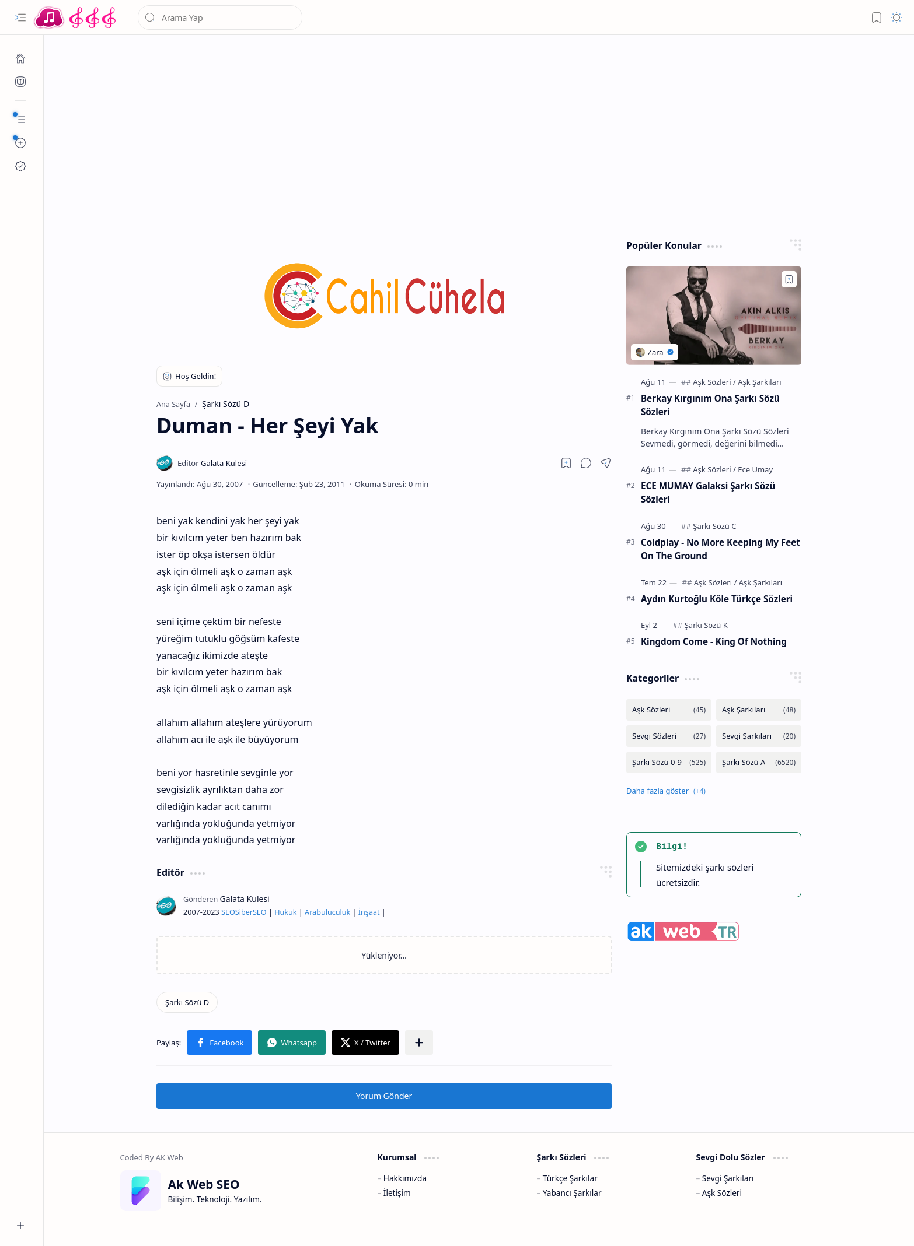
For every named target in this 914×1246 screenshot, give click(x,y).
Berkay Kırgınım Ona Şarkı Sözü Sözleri (710, 404)
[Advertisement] (470, 134)
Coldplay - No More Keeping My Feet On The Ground (720, 548)
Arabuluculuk (327, 912)
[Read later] (566, 463)
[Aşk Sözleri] (714, 382)
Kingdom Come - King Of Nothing (714, 641)
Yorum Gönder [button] (384, 1095)
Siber (244, 912)
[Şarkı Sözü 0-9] (668, 762)
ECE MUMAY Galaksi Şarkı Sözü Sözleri (708, 492)
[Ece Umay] (755, 469)
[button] (20, 17)
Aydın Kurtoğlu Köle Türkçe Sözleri (717, 599)
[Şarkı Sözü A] (758, 762)
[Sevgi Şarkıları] (758, 736)
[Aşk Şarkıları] (759, 382)
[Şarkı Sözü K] (706, 625)
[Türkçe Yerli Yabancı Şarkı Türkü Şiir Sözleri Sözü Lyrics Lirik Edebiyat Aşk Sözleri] (76, 17)
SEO (228, 912)
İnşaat (369, 912)
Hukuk (285, 912)
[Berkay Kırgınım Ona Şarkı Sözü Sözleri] (713, 315)
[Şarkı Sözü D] (187, 1002)
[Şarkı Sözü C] (714, 526)
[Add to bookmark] (789, 279)
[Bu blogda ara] (220, 17)
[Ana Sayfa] (20, 58)
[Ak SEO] (20, 81)
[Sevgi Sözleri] (668, 736)
